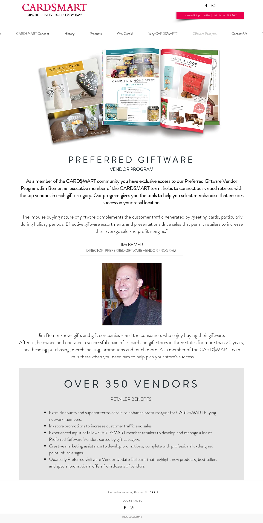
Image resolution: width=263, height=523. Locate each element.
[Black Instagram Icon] (213, 5)
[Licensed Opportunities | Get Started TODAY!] (210, 15)
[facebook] (206, 5)
